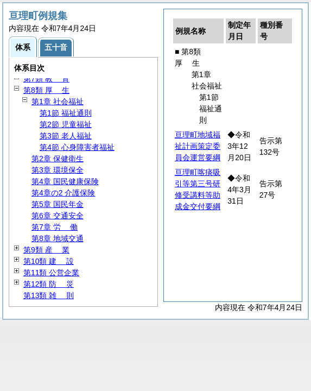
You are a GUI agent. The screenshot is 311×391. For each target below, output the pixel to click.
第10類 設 (48, 261)
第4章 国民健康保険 (65, 181)
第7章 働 (54, 227)
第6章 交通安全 (57, 215)
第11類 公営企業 (51, 272)
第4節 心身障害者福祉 (77, 147)
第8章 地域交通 (57, 238)
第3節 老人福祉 (66, 135)
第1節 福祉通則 (66, 113)
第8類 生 (46, 90)
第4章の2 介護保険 (63, 192)
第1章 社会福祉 (57, 101)
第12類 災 (48, 284)
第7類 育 (46, 78)
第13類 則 (48, 295)
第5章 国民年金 (57, 204)
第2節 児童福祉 (66, 124)
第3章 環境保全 (57, 170)
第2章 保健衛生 (57, 158)
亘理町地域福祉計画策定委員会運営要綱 (197, 146)
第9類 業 (46, 249)
